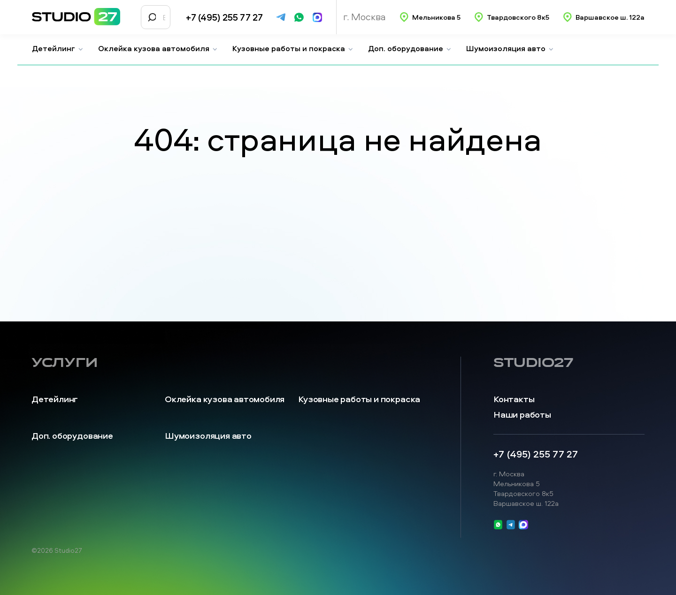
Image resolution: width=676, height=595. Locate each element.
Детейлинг (58, 48)
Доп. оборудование (410, 48)
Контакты (513, 399)
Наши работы (522, 415)
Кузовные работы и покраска (292, 48)
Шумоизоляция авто (510, 48)
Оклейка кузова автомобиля (158, 48)
